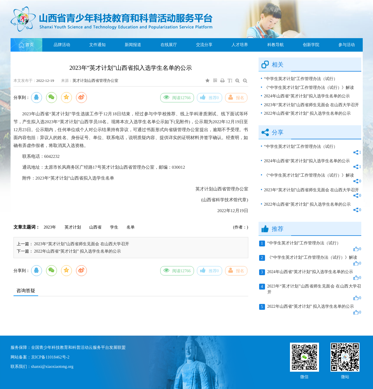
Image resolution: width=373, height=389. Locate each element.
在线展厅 (169, 45)
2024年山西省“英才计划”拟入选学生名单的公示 (307, 96)
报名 (236, 97)
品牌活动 (62, 45)
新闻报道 (133, 45)
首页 (26, 45)
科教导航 (275, 45)
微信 (304, 376)
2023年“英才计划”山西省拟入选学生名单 (75, 178)
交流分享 (204, 45)
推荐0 (209, 97)
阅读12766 (177, 97)
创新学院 (311, 45)
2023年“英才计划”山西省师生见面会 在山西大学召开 (81, 244)
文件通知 (97, 45)
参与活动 (346, 45)
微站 (345, 376)
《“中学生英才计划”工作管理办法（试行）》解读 (309, 87)
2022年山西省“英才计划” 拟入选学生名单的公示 (77, 251)
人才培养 (240, 45)
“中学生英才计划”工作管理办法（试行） (300, 79)
